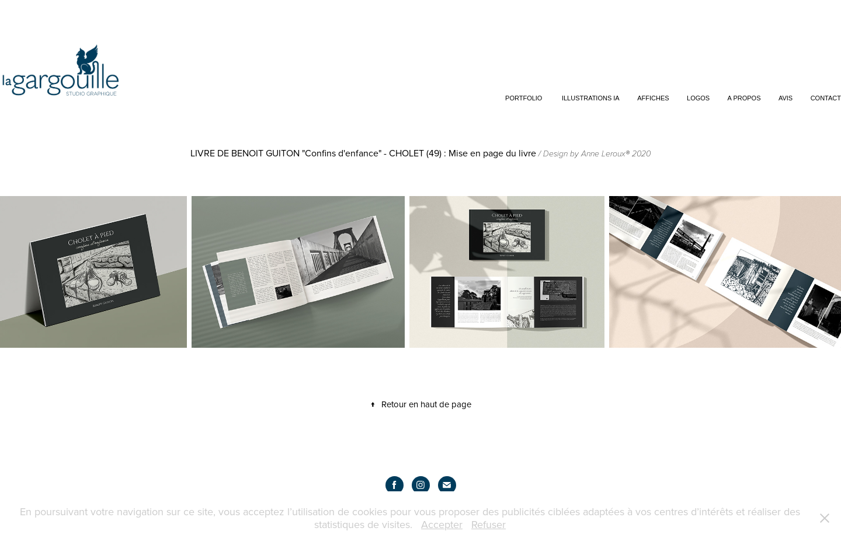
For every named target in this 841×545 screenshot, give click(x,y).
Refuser (488, 524)
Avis (786, 98)
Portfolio (523, 98)
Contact (826, 98)
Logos (698, 98)
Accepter (442, 524)
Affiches (653, 98)
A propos (744, 98)
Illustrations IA (591, 98)
